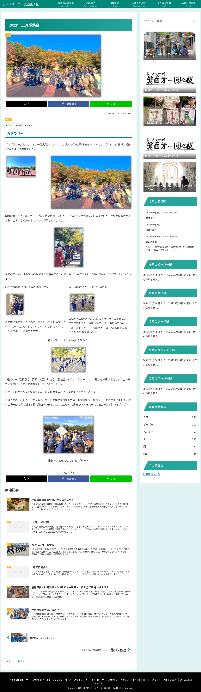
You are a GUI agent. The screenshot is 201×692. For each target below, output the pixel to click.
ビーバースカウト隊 (74, 679)
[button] (194, 20)
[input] (170, 20)
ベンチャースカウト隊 (130, 679)
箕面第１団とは (16, 679)
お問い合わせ (100, 683)
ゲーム (9, 125)
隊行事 (19, 125)
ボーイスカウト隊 (110, 679)
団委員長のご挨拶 (54, 679)
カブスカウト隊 (92, 679)
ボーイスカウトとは (35, 679)
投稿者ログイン (151, 474)
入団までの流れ (170, 679)
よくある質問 (186, 679)
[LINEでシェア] (111, 104)
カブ (9, 119)
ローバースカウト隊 (152, 679)
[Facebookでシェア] (68, 104)
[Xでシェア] (26, 104)
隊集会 (28, 125)
